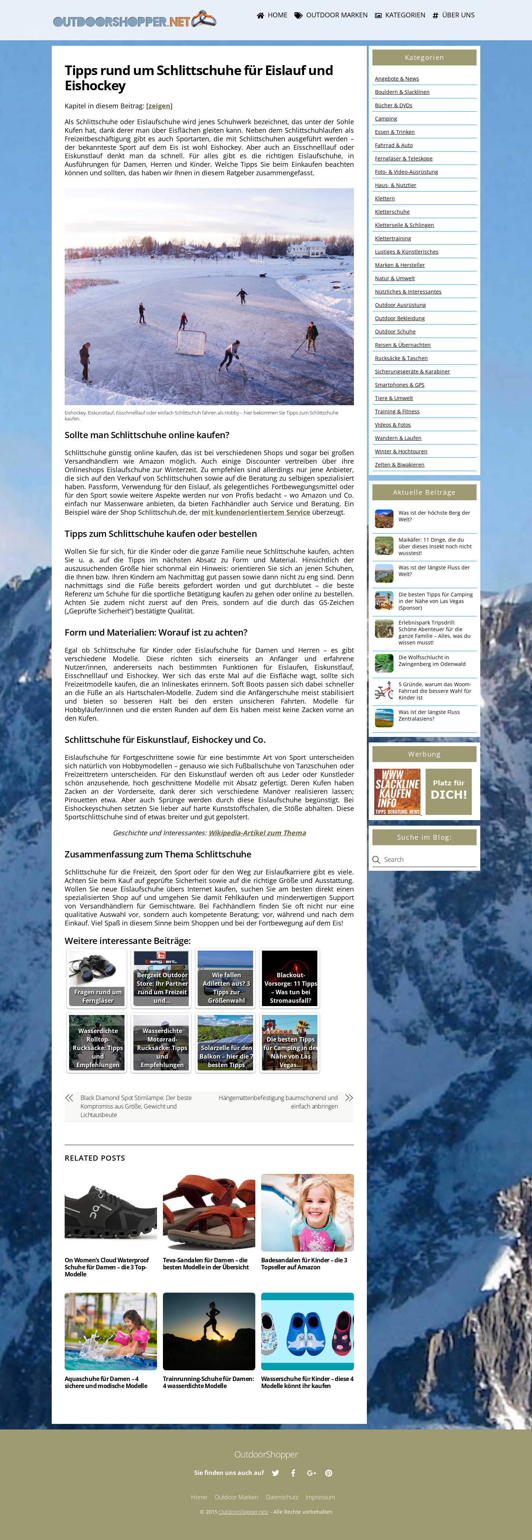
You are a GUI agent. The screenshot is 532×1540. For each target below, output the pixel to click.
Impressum (320, 1497)
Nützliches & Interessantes (408, 291)
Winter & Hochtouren (401, 451)
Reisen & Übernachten (403, 344)
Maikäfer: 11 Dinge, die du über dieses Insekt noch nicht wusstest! (435, 546)
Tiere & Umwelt (394, 398)
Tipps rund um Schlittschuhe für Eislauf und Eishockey (199, 77)
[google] (311, 1472)
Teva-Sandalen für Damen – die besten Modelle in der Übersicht (206, 1263)
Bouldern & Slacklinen (402, 91)
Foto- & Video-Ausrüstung (406, 171)
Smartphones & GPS (399, 384)
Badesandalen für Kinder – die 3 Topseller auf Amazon (304, 1263)
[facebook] (293, 1472)
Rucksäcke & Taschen (401, 358)
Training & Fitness (397, 411)
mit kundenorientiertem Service (256, 512)
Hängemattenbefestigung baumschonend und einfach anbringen (278, 1102)
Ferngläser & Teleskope (404, 158)
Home (272, 14)
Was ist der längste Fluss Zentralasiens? (429, 715)
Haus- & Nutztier (395, 185)
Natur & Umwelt (395, 278)
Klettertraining (393, 238)
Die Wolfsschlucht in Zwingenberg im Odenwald (432, 660)
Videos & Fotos (393, 424)
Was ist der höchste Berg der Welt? (434, 516)
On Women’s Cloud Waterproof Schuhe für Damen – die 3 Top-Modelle (107, 1267)
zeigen (159, 105)
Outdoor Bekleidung (400, 318)
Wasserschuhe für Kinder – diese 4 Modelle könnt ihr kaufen (307, 1382)
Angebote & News (397, 78)
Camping (386, 118)
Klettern (385, 198)
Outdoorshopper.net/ (244, 1511)
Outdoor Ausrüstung (400, 304)
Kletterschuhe (392, 211)
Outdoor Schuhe (395, 331)
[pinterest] (328, 1472)
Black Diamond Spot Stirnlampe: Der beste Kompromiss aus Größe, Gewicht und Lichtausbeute (136, 1106)
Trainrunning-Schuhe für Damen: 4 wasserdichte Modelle (208, 1382)
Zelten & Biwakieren (399, 464)
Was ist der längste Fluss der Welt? (434, 571)
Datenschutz (282, 1497)
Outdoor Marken (331, 14)
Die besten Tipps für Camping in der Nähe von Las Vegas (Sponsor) (436, 601)
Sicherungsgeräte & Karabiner (412, 371)
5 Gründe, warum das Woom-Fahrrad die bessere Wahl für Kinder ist (435, 691)
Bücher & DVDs (393, 105)
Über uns (454, 14)
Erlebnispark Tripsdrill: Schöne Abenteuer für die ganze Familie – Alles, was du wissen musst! (435, 632)
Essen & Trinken (395, 131)
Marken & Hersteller (400, 264)
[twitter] (275, 1472)
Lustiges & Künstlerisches (407, 251)
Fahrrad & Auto (394, 145)
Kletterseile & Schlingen (404, 225)
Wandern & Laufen (398, 437)
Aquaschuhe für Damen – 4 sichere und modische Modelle (106, 1382)
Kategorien (400, 14)
